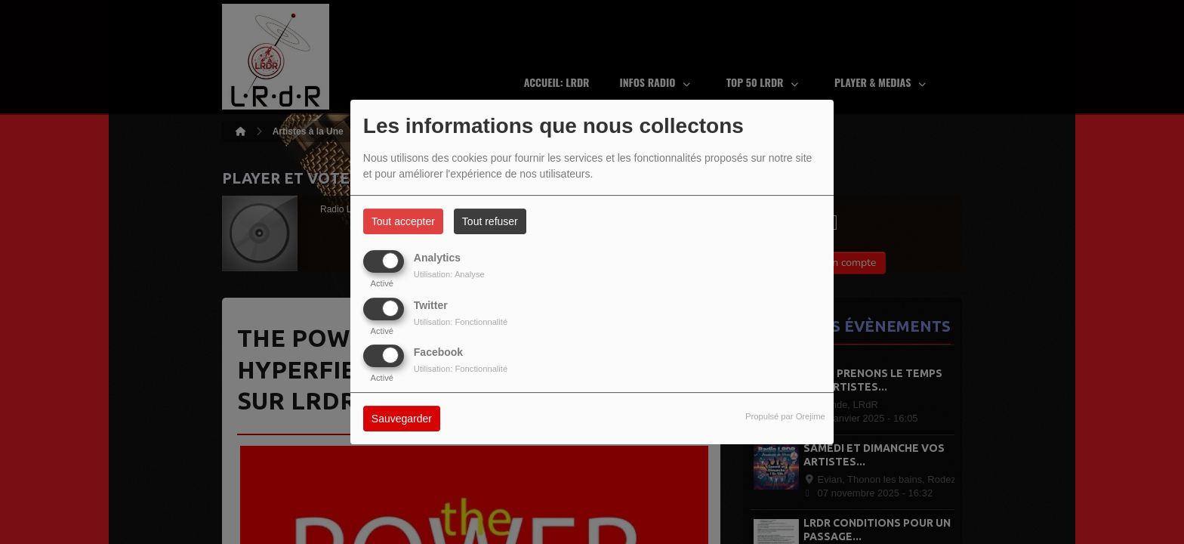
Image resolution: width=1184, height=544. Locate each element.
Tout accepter (403, 221)
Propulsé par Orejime (785, 416)
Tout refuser (490, 221)
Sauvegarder (402, 419)
